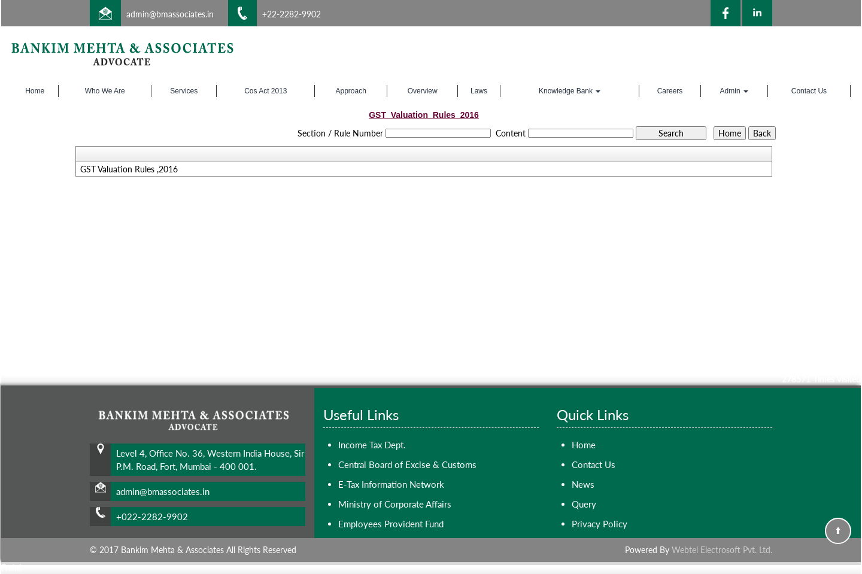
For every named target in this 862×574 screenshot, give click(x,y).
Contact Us (809, 91)
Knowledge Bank (569, 91)
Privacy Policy (599, 523)
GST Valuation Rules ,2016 (129, 169)
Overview (423, 91)
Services (184, 91)
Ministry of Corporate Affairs (394, 504)
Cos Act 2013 (265, 91)
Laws (479, 91)
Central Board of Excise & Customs (407, 464)
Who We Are (105, 91)
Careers (670, 91)
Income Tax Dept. (372, 444)
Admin (734, 91)
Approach (351, 91)
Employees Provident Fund (391, 523)
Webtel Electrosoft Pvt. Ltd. (722, 550)
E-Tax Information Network (391, 484)
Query (584, 504)
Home (34, 91)
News (583, 484)
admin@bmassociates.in (170, 14)
